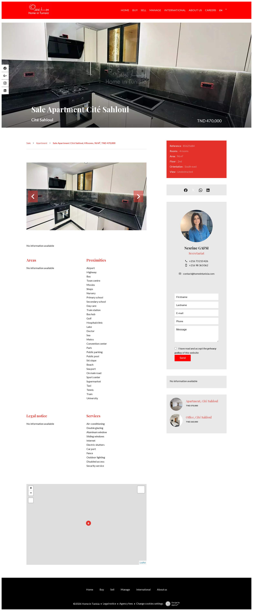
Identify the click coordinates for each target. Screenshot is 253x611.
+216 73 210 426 (198, 261)
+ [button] (31, 488)
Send (183, 358)
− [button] (31, 493)
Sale (28, 143)
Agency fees (126, 603)
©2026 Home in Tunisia (86, 603)
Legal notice (109, 603)
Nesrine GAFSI (196, 248)
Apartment (41, 143)
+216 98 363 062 (198, 265)
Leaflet (143, 563)
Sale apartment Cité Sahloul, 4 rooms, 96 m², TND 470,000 (84, 143)
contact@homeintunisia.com (198, 273)
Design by (172, 603)
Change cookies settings (149, 603)
